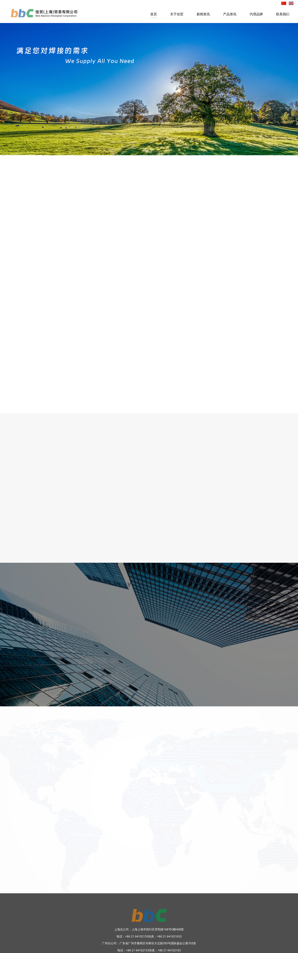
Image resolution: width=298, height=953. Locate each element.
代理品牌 (256, 14)
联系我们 (282, 14)
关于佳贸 (176, 14)
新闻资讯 (203, 14)
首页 (153, 14)
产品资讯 (229, 14)
